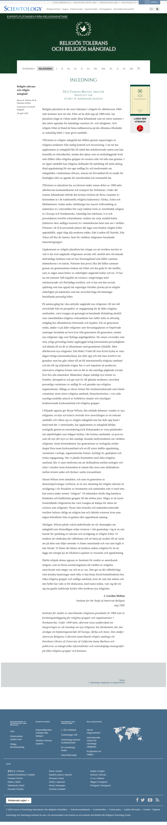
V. (82, 68)
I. (56, 68)
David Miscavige (69, 755)
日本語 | (57, 782)
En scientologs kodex (68, 749)
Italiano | (14, 782)
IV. (75, 68)
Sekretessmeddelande (80, 809)
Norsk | (57, 785)
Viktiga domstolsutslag (17, 745)
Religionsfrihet (53, 9)
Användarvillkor (99, 809)
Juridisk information (132, 809)
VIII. (103, 68)
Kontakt (146, 809)
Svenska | (57, 789)
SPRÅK (151, 2)
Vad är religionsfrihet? (94, 731)
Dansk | (55, 771)
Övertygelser (105, 9)
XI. (124, 68)
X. (118, 68)
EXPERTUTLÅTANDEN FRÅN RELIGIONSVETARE (37, 16)
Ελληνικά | (56, 778)
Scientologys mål (69, 735)
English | (97, 771)
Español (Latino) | (60, 775)
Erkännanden (76, 9)
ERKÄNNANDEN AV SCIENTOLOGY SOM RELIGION (18, 723)
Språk (8, 764)
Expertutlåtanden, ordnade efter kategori (44, 733)
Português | (100, 785)
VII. (96, 68)
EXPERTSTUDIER (43, 722)
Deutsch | (98, 775)
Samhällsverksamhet (123, 9)
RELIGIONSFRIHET (94, 722)
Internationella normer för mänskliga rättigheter (93, 742)
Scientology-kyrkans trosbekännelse (70, 741)
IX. (111, 68)
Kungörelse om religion (94, 753)
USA (12, 731)
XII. (132, 68)
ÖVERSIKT (28, 68)
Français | (15, 778)
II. (62, 68)
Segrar (65, 9)
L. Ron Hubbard (68, 730)
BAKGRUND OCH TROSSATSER (68, 722)
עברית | (97, 778)
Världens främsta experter (44, 742)
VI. (88, 68)
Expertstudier (91, 9)
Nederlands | (16, 785)
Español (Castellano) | (21, 775)
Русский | (16, 789)
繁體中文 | (16, 771)
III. (68, 68)
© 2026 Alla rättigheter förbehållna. (37, 809)
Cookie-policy (115, 809)
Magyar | (98, 782)
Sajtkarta (156, 809)
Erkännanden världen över (16, 738)
